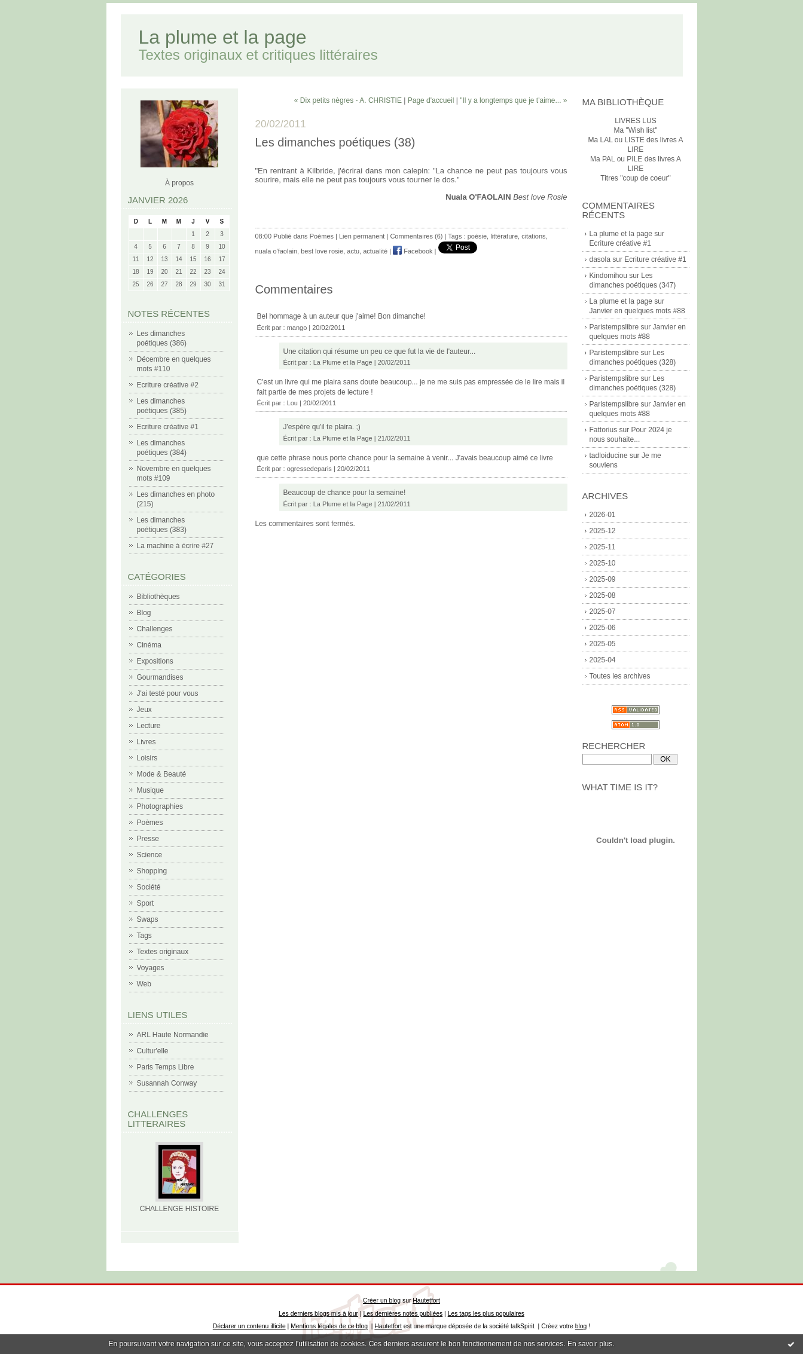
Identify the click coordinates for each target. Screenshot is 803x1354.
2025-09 (603, 579)
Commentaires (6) (416, 236)
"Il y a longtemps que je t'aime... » (513, 100)
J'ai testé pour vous (168, 693)
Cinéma (149, 645)
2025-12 (603, 531)
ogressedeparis (309, 468)
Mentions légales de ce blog (329, 1326)
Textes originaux (163, 952)
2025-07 (603, 611)
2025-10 (603, 563)
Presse (148, 839)
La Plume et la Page (343, 362)
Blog (144, 613)
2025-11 (603, 547)
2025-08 (603, 595)
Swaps (147, 919)
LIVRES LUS (635, 121)
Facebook (412, 251)
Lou (292, 402)
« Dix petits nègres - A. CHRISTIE (348, 100)
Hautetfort (426, 1300)
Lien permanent (361, 236)
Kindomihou (608, 275)
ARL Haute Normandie (173, 1035)
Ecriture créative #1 (168, 427)
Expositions (155, 661)
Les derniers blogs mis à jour (318, 1313)
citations (533, 236)
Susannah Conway (167, 1083)
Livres (146, 742)
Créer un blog (382, 1300)
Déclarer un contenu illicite (249, 1326)
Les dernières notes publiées (402, 1313)
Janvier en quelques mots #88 (637, 311)
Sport (145, 903)
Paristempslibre (614, 327)
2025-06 (603, 627)
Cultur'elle (153, 1051)
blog (581, 1326)
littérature (504, 236)
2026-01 (603, 515)
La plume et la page (223, 37)
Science (150, 855)
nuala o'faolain (276, 251)
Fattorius (604, 430)
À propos (179, 183)
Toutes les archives (620, 676)
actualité (375, 251)
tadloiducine (609, 455)
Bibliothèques (158, 596)
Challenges (155, 629)
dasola (600, 259)
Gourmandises (160, 677)
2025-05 (603, 644)
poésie (477, 236)
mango (297, 327)
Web (144, 984)
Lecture (149, 726)
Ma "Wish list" (635, 130)
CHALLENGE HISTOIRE (179, 1209)
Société (149, 887)
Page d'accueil (431, 100)
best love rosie (322, 251)
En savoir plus (589, 1344)
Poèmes (150, 822)
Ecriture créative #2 (168, 385)
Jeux (144, 709)
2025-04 (603, 660)
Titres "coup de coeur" (635, 178)
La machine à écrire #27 (175, 546)
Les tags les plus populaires (486, 1313)
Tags (144, 935)
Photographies (160, 806)
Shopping (152, 871)
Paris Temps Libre (165, 1067)
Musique (150, 790)
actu (353, 251)
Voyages (150, 968)
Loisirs (147, 758)
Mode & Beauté (162, 774)
